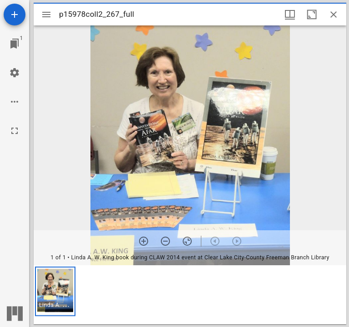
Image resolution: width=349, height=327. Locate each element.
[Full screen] (14, 131)
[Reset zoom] (187, 241)
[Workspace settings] (14, 73)
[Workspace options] (14, 102)
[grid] (190, 294)
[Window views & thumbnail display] (290, 14)
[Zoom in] (144, 241)
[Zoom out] (165, 241)
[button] (55, 291)
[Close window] (333, 14)
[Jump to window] (14, 43)
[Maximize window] (312, 14)
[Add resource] (14, 14)
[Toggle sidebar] (46, 14)
